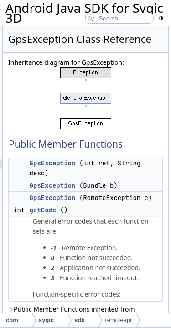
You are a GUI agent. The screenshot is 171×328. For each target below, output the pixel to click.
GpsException (104, 196)
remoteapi (118, 320)
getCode (94, 263)
